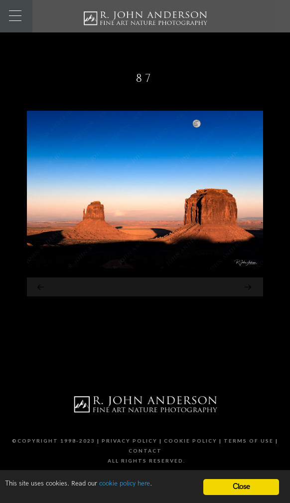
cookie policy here (124, 484)
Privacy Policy (129, 441)
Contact (145, 451)
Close (241, 487)
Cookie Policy (190, 441)
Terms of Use (249, 441)
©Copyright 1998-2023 (53, 441)
